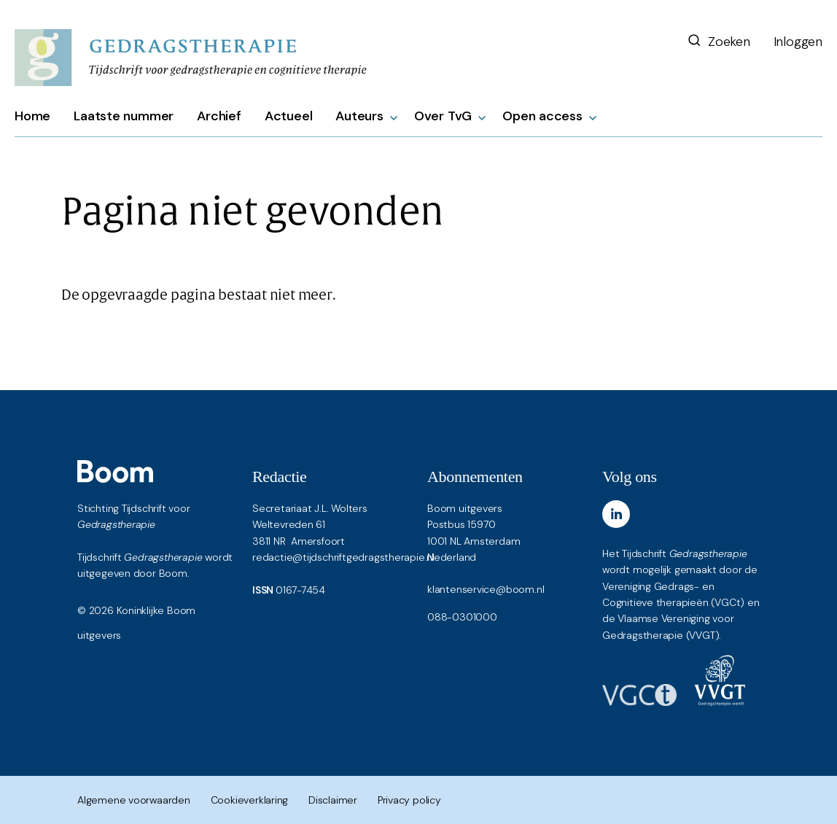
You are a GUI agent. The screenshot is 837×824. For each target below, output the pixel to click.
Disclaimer (332, 799)
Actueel (289, 116)
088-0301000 (462, 616)
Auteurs (359, 116)
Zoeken (718, 42)
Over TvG (443, 116)
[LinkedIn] (616, 514)
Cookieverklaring (250, 799)
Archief (219, 116)
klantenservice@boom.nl (485, 589)
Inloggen (798, 41)
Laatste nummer (124, 116)
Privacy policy (409, 799)
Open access (542, 116)
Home (32, 116)
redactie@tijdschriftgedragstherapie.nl (343, 557)
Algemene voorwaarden (133, 799)
